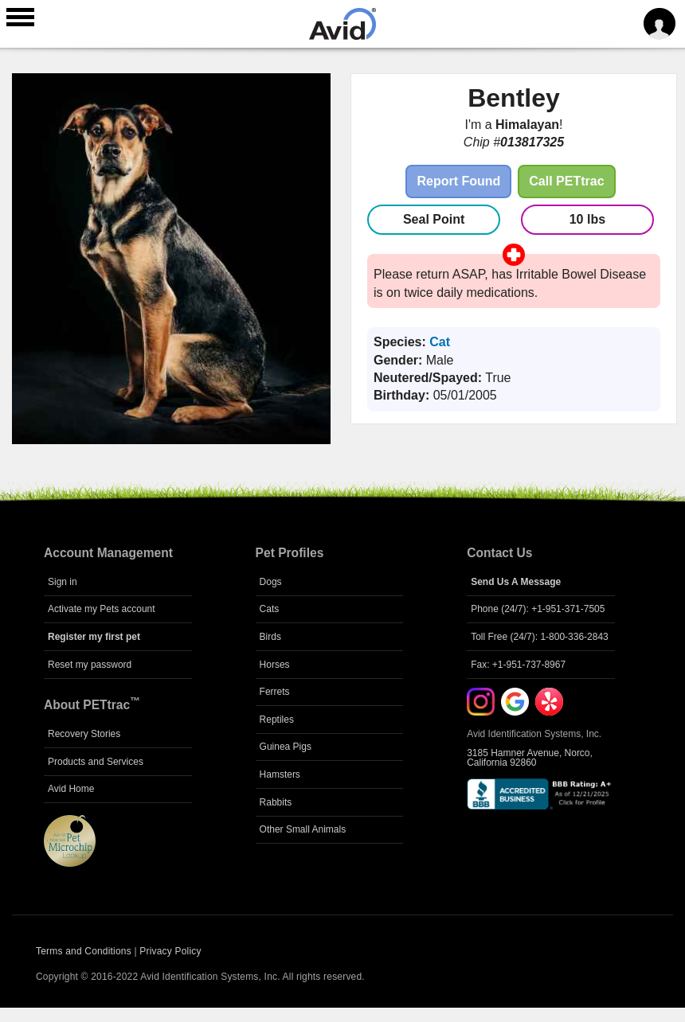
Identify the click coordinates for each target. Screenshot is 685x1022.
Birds (270, 636)
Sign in (62, 581)
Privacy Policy (170, 951)
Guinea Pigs (285, 746)
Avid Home (71, 788)
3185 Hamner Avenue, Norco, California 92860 (530, 757)
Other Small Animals (303, 829)
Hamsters (280, 774)
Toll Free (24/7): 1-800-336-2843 (540, 636)
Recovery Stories (84, 733)
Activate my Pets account (101, 608)
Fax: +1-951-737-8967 (518, 664)
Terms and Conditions (83, 951)
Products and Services (95, 761)
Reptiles (277, 719)
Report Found (458, 181)
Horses (275, 664)
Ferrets (275, 691)
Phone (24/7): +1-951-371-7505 (538, 608)
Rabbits (276, 802)
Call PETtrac (566, 181)
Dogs (271, 581)
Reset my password (89, 664)
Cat (439, 342)
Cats (270, 608)
